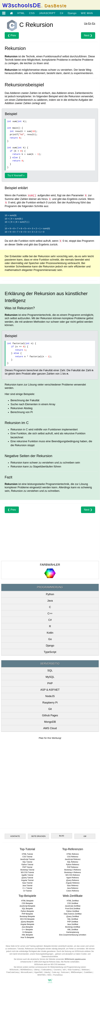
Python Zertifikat (72, 911)
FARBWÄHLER (50, 564)
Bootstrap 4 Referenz (72, 872)
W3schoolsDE (34, 5)
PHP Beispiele (27, 914)
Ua (85, 23)
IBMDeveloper (76, 972)
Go (50, 639)
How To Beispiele (27, 937)
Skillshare (85, 970)
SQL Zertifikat (72, 919)
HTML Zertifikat (73, 901)
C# (61, 13)
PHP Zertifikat (72, 922)
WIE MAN (87, 13)
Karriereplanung (72, 932)
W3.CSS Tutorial (27, 872)
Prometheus (58, 975)
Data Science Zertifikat (73, 914)
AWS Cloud (50, 728)
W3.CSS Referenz (72, 875)
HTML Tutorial (27, 854)
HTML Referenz (73, 854)
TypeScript (50, 652)
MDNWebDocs (26, 970)
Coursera (57, 970)
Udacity (47, 972)
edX (64, 970)
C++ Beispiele (27, 930)
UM (84, 836)
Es (93, 23)
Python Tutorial (27, 865)
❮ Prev (12, 35)
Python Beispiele (27, 911)
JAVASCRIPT (47, 13)
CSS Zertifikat (72, 903)
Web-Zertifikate (72, 895)
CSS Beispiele (27, 903)
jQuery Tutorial (27, 878)
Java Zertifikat (72, 924)
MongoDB (50, 721)
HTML (21, 13)
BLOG (61, 836)
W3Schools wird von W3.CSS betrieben (49, 964)
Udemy (36, 970)
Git (50, 709)
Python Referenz (72, 865)
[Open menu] (4, 13)
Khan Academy (74, 970)
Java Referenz (72, 888)
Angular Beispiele (27, 924)
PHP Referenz (72, 867)
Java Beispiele (27, 927)
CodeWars (88, 972)
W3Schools (14, 970)
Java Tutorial (27, 886)
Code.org (55, 972)
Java (50, 600)
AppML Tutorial (27, 875)
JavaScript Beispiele (27, 906)
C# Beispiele (27, 932)
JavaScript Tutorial (27, 859)
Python (50, 594)
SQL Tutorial (27, 862)
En (89, 23)
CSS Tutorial (27, 857)
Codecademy (46, 970)
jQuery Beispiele (27, 922)
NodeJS (50, 696)
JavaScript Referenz (73, 859)
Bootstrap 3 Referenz (72, 870)
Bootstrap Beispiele (27, 916)
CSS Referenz (72, 857)
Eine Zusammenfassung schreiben (72, 935)
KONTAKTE (15, 836)
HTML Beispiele (27, 901)
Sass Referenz (73, 886)
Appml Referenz (72, 878)
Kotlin (50, 632)
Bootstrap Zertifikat (72, 927)
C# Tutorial (27, 891)
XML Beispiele (27, 935)
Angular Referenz (72, 883)
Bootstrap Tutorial (27, 870)
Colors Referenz (72, 891)
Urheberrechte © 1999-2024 (31, 962)
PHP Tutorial (27, 867)
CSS (32, 13)
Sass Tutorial (27, 883)
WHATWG (41, 975)
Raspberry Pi (50, 702)
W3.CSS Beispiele (27, 919)
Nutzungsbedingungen (44, 954)
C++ (50, 613)
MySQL (50, 676)
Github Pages (50, 715)
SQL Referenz (72, 862)
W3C (49, 975)
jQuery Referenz (72, 880)
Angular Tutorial (27, 880)
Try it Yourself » (16, 175)
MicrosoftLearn (26, 972)
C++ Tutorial (27, 888)
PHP (50, 683)
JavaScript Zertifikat (72, 906)
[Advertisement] (50, 533)
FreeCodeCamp (12, 972)
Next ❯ (88, 35)
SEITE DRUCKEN (38, 836)
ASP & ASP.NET (50, 689)
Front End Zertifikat (72, 909)
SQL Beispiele (27, 909)
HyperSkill (38, 972)
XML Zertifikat (72, 930)
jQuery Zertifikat (73, 916)
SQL (50, 670)
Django (72, 13)
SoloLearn (65, 972)
